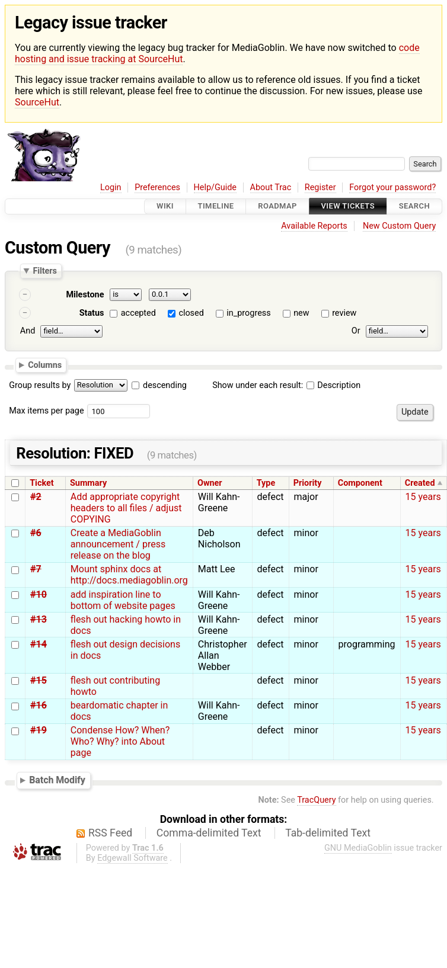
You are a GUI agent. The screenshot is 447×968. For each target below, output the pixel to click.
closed (190, 313)
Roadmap (277, 206)
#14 (38, 644)
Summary (88, 483)
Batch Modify (57, 780)
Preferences (157, 187)
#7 (35, 569)
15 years (423, 496)
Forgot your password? (392, 187)
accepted (138, 313)
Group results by (40, 385)
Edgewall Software (132, 858)
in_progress (248, 313)
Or (356, 331)
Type (266, 483)
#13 (38, 619)
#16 (38, 705)
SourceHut (37, 102)
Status (91, 313)
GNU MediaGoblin (358, 848)
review (344, 313)
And (27, 331)
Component (360, 483)
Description (333, 385)
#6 (35, 533)
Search (414, 206)
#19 (38, 730)
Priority (307, 483)
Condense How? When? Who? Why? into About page (120, 741)
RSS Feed (110, 833)
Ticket (41, 483)
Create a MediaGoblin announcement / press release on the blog (118, 544)
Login (111, 187)
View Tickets (348, 206)
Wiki (165, 206)
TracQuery (316, 800)
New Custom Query (399, 226)
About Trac (271, 187)
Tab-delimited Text (328, 833)
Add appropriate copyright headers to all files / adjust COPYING (126, 508)
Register (320, 187)
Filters (44, 270)
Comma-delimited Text (209, 833)
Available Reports (314, 226)
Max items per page (46, 411)
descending (165, 385)
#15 (38, 680)
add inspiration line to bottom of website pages (123, 600)
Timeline (216, 206)
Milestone (85, 295)
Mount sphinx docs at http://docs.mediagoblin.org (129, 574)
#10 (38, 594)
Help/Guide (215, 187)
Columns (45, 365)
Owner (209, 483)
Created (420, 483)
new (301, 313)
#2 (35, 496)
